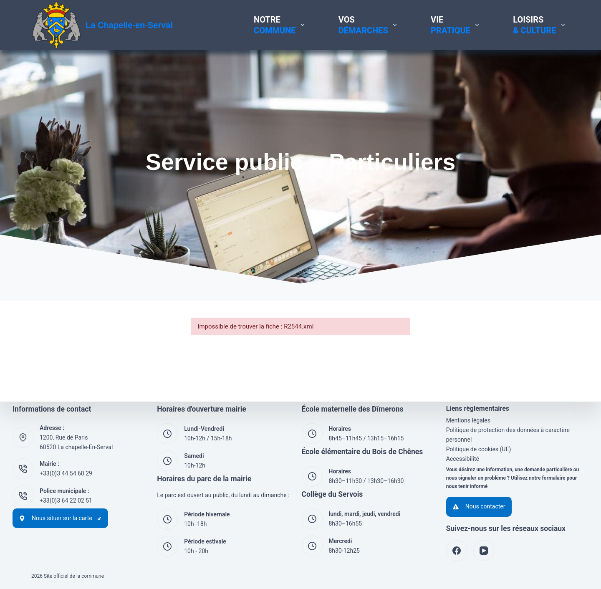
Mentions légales (468, 420)
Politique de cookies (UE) (478, 449)
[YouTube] (483, 550)
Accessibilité (462, 458)
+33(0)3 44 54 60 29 (66, 473)
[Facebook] (456, 550)
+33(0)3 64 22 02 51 (66, 500)
